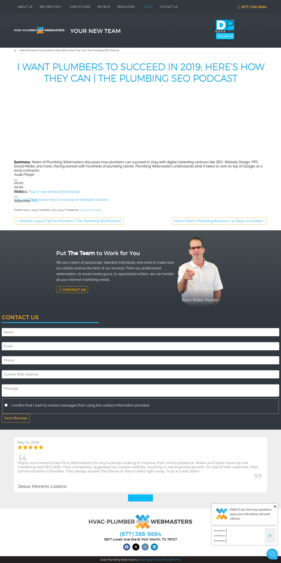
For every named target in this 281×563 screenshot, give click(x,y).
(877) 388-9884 (252, 7)
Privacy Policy (162, 559)
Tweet (97, 210)
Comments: (219, 540)
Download (71, 192)
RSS (35, 201)
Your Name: (219, 530)
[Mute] (16, 196)
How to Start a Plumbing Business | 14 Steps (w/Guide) (219, 221)
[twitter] (135, 546)
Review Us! (140, 498)
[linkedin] (154, 546)
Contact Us (72, 289)
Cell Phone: (219, 535)
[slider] (18, 187)
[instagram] (145, 546)
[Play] (16, 180)
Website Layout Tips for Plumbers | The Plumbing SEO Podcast (68, 221)
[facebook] (126, 546)
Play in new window (44, 192)
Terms (177, 559)
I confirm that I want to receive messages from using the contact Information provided (80, 405)
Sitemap (145, 559)
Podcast (85, 210)
